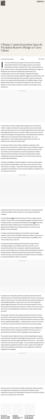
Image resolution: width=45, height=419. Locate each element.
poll (12, 218)
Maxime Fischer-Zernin (8, 59)
